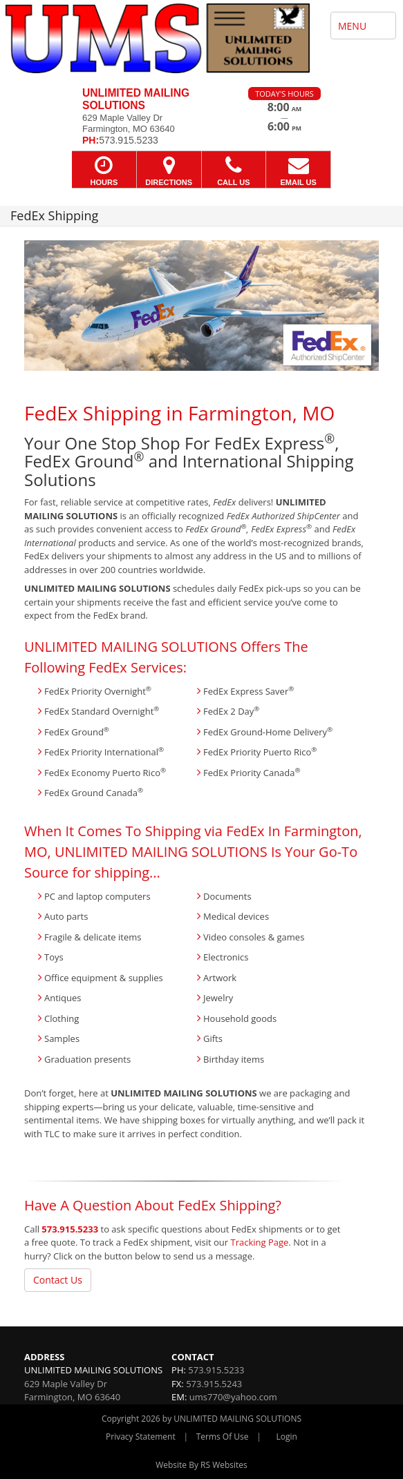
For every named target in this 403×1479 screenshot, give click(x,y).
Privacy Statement (141, 1436)
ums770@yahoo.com (233, 1397)
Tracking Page (260, 1242)
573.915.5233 (69, 1229)
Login (287, 1436)
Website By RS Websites (201, 1465)
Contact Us (57, 1279)
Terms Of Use (222, 1436)
